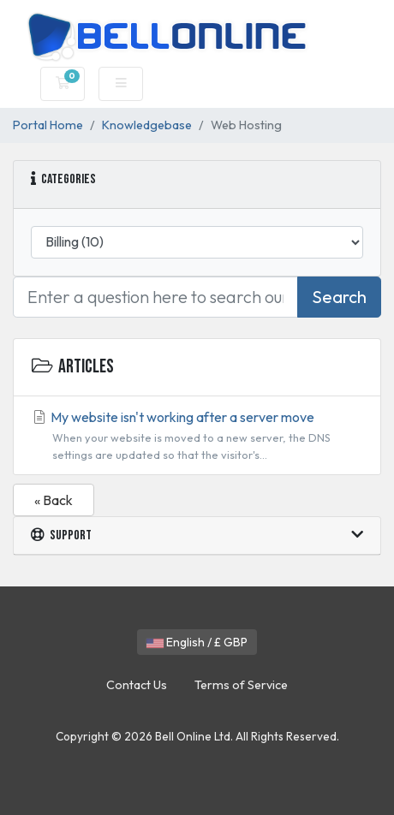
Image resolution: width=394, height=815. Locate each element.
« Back (53, 500)
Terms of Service (241, 685)
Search (339, 296)
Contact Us (136, 685)
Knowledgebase (147, 125)
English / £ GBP (197, 642)
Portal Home (48, 125)
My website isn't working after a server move (197, 436)
